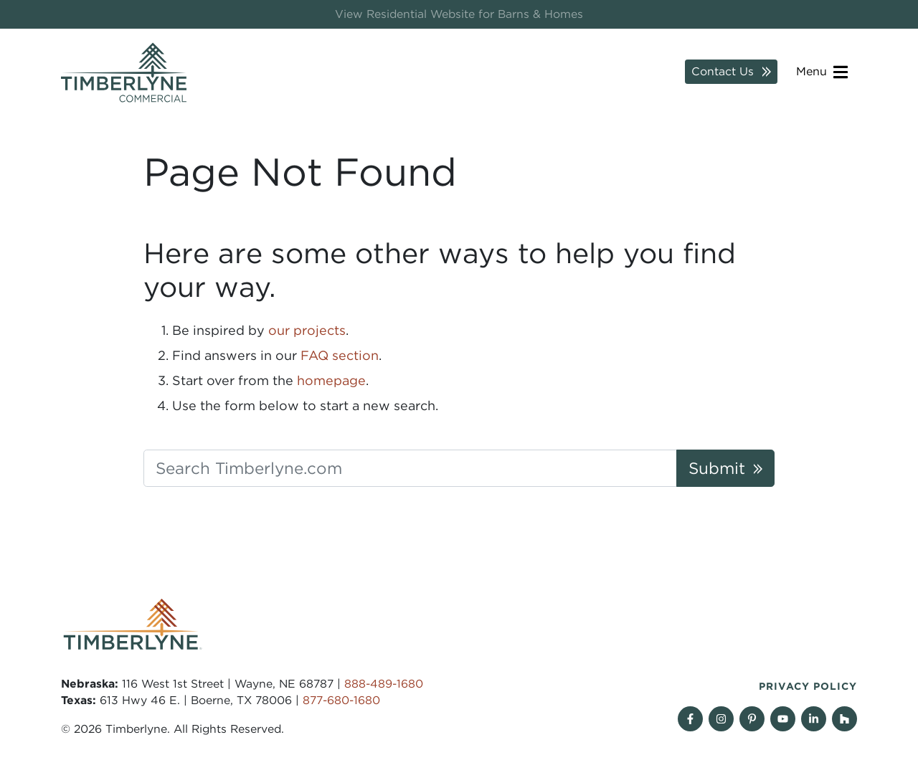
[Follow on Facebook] (690, 718)
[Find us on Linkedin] (813, 718)
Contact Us (722, 71)
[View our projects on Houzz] (844, 718)
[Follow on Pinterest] (752, 718)
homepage (331, 380)
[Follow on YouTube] (782, 718)
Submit (716, 468)
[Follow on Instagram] (721, 718)
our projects (307, 330)
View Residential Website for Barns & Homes (459, 14)
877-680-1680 (341, 700)
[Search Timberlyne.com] (410, 468)
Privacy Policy (808, 686)
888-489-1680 (383, 684)
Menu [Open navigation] (822, 72)
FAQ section (340, 355)
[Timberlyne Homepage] (123, 72)
